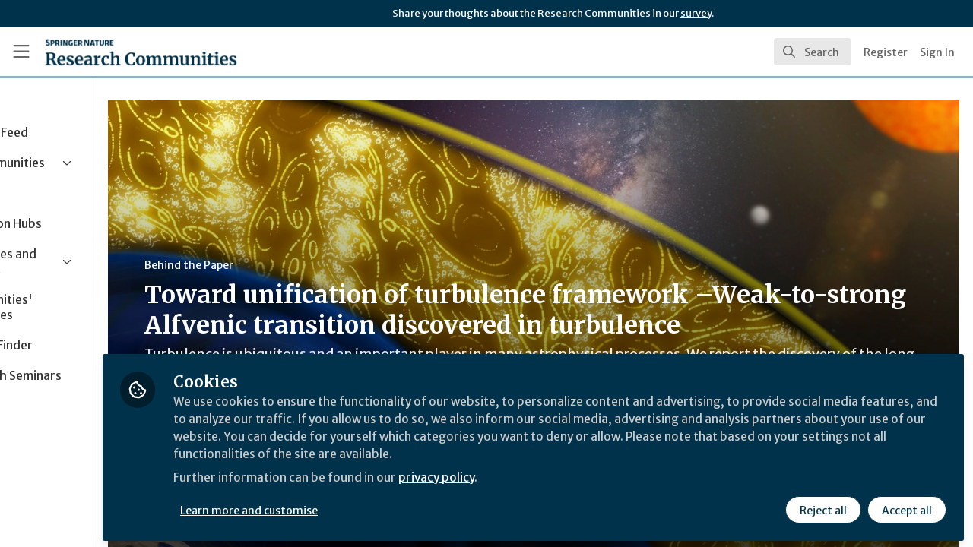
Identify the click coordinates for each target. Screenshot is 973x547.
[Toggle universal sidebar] (21, 51)
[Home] (141, 51)
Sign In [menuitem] (937, 52)
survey (696, 13)
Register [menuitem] (886, 52)
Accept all (906, 507)
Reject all (822, 507)
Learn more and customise (351, 507)
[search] (812, 51)
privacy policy (541, 477)
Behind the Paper (287, 265)
